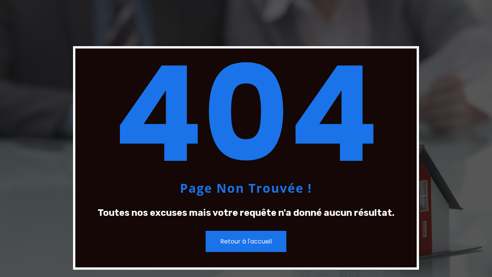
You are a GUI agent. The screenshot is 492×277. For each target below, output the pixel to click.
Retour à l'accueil (246, 241)
